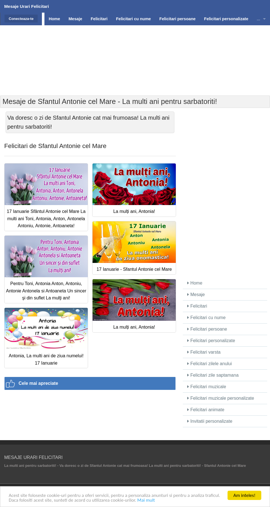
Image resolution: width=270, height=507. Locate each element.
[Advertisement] (135, 64)
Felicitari (197, 306)
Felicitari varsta (203, 352)
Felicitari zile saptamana (212, 375)
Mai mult (146, 500)
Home (194, 283)
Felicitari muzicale (206, 386)
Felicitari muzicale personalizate (220, 398)
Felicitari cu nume (206, 317)
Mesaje (196, 294)
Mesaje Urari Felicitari (26, 6)
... (258, 19)
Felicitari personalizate (211, 340)
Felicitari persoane (207, 329)
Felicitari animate (205, 409)
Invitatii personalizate (209, 421)
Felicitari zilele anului (209, 363)
